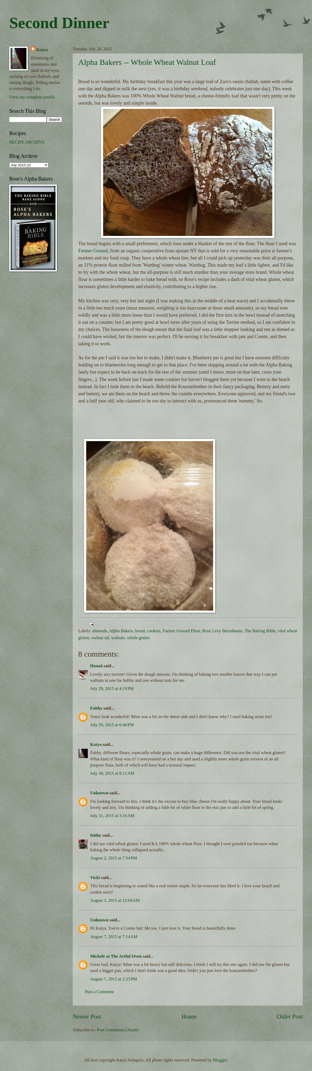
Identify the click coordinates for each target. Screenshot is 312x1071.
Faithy (96, 708)
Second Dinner (59, 23)
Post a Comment (99, 991)
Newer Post (87, 1016)
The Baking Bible (260, 630)
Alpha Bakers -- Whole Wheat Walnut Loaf (147, 62)
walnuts (118, 637)
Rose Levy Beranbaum (222, 630)
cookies (153, 630)
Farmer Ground (93, 250)
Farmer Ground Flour (181, 630)
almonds (99, 630)
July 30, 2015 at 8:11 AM (112, 773)
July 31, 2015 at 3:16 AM (112, 815)
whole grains (138, 637)
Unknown (99, 792)
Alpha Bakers (121, 630)
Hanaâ (96, 665)
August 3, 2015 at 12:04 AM (115, 900)
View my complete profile (32, 97)
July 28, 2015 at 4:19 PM (112, 688)
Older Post (290, 1016)
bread (140, 630)
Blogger (220, 1060)
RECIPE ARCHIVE (27, 142)
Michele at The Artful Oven (116, 956)
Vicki (95, 877)
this (188, 300)
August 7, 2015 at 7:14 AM (113, 936)
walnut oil (100, 637)
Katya (96, 744)
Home (188, 1016)
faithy (95, 835)
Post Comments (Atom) (117, 1029)
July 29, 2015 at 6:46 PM (112, 724)
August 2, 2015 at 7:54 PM (113, 858)
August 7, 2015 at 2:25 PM (113, 979)
